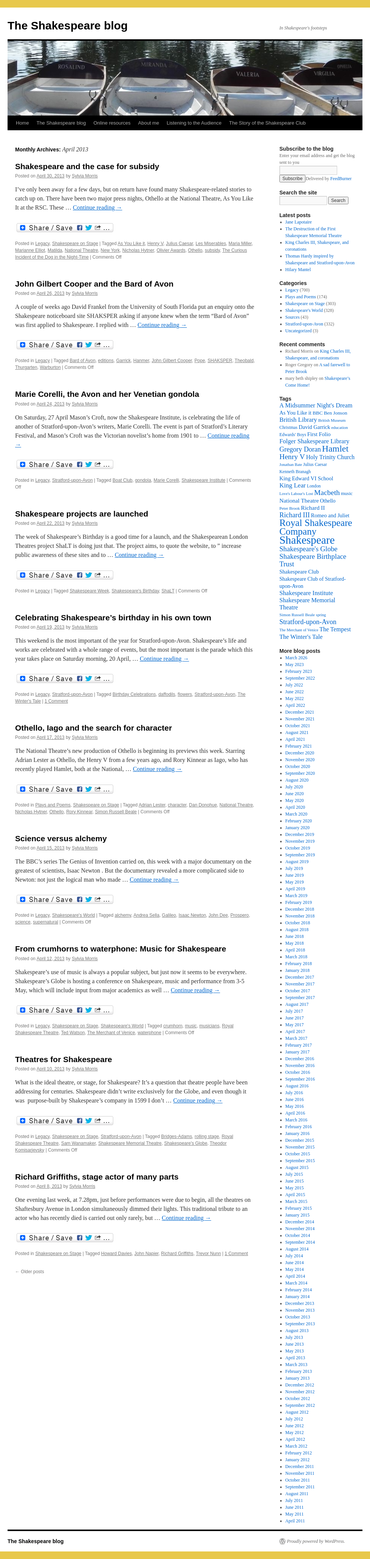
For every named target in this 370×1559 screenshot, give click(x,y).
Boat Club (123, 480)
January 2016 (297, 1133)
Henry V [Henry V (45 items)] (292, 457)
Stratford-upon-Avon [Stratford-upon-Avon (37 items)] (307, 622)
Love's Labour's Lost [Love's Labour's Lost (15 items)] (296, 494)
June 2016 (294, 1099)
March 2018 (296, 956)
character (177, 805)
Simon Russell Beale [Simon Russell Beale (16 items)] (297, 614)
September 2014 (300, 1242)
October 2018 (297, 922)
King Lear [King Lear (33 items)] (292, 485)
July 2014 (294, 1255)
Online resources (112, 123)
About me (148, 123)
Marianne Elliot (30, 250)
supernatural (45, 922)
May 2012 (294, 1432)
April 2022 (295, 705)
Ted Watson (73, 1032)
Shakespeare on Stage (75, 243)
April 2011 (295, 1521)
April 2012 (295, 1439)
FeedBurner (341, 178)
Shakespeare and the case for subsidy (87, 166)
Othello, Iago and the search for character (93, 727)
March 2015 (296, 1201)
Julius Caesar (179, 243)
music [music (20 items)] (347, 493)
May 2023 (294, 664)
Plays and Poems (52, 805)
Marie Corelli (166, 480)
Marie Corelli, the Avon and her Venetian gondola (107, 394)
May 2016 (294, 1106)
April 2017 (295, 1031)
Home (22, 123)
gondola (143, 480)
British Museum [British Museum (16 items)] (332, 420)
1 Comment (56, 701)
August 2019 (297, 861)
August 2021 (297, 732)
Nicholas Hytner (138, 250)
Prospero (239, 915)
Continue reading (97, 207)
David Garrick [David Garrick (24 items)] (314, 427)
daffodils (166, 694)
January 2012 (297, 1459)
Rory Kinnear (79, 811)
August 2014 (297, 1249)
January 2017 (297, 1052)
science (23, 922)
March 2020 (296, 814)
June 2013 (294, 1344)
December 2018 (299, 909)
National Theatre (81, 250)
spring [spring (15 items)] (321, 615)
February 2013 (298, 1371)
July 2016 (294, 1092)
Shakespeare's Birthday (135, 591)
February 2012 (298, 1453)
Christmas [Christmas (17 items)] (288, 427)
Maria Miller (239, 243)
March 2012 (296, 1446)
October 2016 (297, 1072)
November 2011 (299, 1473)
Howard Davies (116, 1253)
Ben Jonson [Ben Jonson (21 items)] (335, 413)
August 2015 (297, 1167)
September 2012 (300, 1405)
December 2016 (299, 1058)
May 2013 (294, 1351)
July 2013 (294, 1337)
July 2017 (294, 1011)
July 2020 (294, 787)
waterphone (149, 1032)
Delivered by (328, 178)
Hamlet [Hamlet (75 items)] (335, 448)
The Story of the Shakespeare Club (267, 123)
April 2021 (295, 739)
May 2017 (294, 1024)
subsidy (212, 250)
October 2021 (297, 725)
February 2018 (298, 963)
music (191, 1026)
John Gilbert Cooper (172, 360)
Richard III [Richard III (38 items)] (294, 515)
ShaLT (168, 591)
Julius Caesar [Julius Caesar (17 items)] (315, 464)
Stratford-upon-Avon (72, 480)
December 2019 (299, 834)
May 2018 (294, 943)
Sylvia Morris (85, 176)
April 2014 (295, 1276)
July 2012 (294, 1419)
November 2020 (300, 759)
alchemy (123, 915)
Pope (199, 360)
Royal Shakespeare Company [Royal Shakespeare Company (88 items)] (315, 527)
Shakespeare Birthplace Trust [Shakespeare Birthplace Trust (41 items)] (312, 560)
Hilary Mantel (298, 269)
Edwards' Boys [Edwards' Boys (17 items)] (292, 434)
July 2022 (294, 685)
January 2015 (297, 1215)
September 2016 (300, 1079)
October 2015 (297, 1154)
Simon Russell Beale (116, 811)
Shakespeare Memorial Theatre (130, 1143)
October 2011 (297, 1480)
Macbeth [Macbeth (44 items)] (327, 493)
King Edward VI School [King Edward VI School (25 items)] (306, 478)
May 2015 (294, 1187)
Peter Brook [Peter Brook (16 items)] (289, 508)
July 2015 (294, 1174)
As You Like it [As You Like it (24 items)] (295, 413)
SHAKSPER (220, 360)
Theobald (244, 360)
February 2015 (298, 1208)
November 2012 (300, 1391)
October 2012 (297, 1398)
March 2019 (296, 895)
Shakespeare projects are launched (81, 513)
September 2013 (300, 1323)
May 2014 (294, 1269)
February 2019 (298, 902)
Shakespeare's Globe (185, 1143)
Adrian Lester (152, 805)
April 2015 (295, 1194)
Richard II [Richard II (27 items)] (313, 507)
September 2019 (300, 854)
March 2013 (296, 1364)
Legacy (42, 243)
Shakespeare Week (89, 591)
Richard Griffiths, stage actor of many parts (97, 1176)
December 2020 (299, 753)
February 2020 (298, 820)
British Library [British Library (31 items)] (298, 419)
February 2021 (298, 746)
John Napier (146, 1253)
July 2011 (294, 1500)
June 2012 (294, 1425)
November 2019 (300, 841)
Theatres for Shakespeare (63, 1059)
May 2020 (294, 800)
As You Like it (131, 243)
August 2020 (297, 780)
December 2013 (299, 1303)
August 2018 (297, 929)
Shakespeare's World (73, 915)
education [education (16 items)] (339, 427)
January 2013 (297, 1378)
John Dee (218, 915)
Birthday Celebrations (134, 694)
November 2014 (300, 1228)
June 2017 (294, 1018)
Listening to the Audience (193, 123)
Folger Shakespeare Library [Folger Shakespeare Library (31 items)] (314, 441)
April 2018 (295, 950)
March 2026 (296, 657)
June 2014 (294, 1262)
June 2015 (294, 1181)
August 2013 (297, 1330)
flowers (185, 694)
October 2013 (297, 1317)
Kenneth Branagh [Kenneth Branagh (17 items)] (295, 471)
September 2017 (300, 997)
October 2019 (297, 848)
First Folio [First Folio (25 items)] (319, 434)
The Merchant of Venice (111, 1032)
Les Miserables (211, 243)
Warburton (50, 367)
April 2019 (295, 888)
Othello (195, 250)
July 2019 (294, 868)
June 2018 (294, 936)
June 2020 (294, 793)
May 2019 (294, 882)
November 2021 (300, 719)
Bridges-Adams (176, 1136)
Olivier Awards (171, 250)
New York (110, 250)
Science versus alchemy (61, 838)
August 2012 (297, 1412)
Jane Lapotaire (298, 222)
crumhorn (172, 1026)
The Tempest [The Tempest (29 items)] (335, 629)
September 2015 (300, 1160)
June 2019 (294, 875)
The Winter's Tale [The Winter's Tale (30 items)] (301, 636)
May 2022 (294, 698)
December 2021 (299, 712)
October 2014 (297, 1235)
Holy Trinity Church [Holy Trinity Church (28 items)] (330, 457)
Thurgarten (26, 367)
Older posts (29, 1271)
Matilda (55, 250)
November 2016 (300, 1065)
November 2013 (300, 1310)
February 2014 (298, 1289)
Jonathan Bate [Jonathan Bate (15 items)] (290, 465)
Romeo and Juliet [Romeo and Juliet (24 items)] (330, 515)
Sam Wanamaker (78, 1143)
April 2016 (295, 1113)
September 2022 (300, 678)
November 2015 (300, 1147)
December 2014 (299, 1221)
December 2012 (299, 1385)
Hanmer (141, 360)
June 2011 (294, 1507)
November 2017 (300, 984)
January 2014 (297, 1296)
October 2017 (297, 990)
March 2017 (296, 1038)
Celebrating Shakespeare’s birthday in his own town (113, 617)
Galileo (169, 915)
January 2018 (297, 970)
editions (106, 360)
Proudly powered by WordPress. (316, 1541)
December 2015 (299, 1140)
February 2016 (298, 1126)
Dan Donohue (203, 805)
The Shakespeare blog (68, 25)
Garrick (123, 360)
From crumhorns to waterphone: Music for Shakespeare (120, 948)
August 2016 (297, 1086)
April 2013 (295, 1357)
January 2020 (297, 827)
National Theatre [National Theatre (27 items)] (299, 500)
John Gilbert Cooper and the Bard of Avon (94, 283)
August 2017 (297, 1004)
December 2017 (299, 977)
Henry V (155, 243)
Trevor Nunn (208, 1253)
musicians (209, 1026)
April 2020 (295, 807)
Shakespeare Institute (203, 480)
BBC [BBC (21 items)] (318, 413)
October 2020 (297, 766)
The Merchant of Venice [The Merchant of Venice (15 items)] (298, 630)
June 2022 (294, 691)
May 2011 (294, 1514)
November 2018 (300, 916)
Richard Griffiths (177, 1253)
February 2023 (298, 671)
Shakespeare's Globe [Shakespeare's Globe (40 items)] (308, 549)
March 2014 (296, 1283)
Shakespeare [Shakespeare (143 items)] (307, 540)
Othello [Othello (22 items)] (327, 501)
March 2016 (296, 1120)
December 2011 (299, 1466)
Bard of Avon (82, 360)
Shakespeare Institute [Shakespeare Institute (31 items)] (306, 593)
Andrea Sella (146, 915)
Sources (292, 317)
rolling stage (207, 1136)
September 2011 (300, 1487)
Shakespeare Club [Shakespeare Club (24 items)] (299, 572)
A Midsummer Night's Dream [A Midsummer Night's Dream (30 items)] (316, 405)
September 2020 (300, 773)
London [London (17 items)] (314, 486)
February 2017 (298, 1045)
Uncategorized (298, 330)
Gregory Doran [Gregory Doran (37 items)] (300, 449)
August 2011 (296, 1493)
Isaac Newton (192, 915)
